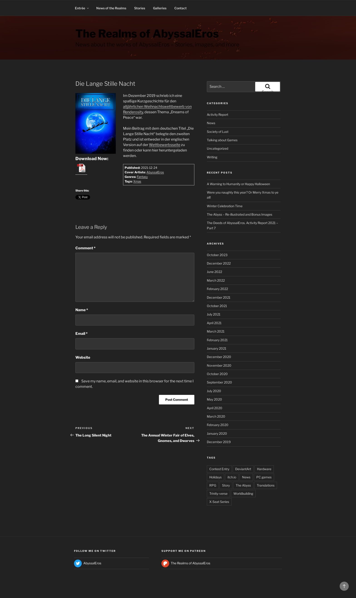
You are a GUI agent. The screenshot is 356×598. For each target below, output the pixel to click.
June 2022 (214, 272)
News (211, 123)
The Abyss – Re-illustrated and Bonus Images (239, 214)
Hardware (264, 469)
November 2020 (219, 365)
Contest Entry (219, 469)
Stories (139, 8)
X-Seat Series (219, 502)
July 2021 (213, 314)
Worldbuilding (243, 493)
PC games (264, 477)
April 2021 (214, 323)
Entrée (82, 8)
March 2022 (216, 280)
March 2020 (216, 416)
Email (81, 333)
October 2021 (217, 306)
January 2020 (217, 433)
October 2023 (217, 255)
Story (226, 485)
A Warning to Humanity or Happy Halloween (238, 184)
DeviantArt (243, 469)
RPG (212, 485)
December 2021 (218, 297)
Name (81, 310)
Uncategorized (217, 148)
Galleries (159, 8)
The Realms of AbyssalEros (147, 33)
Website (82, 357)
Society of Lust (217, 132)
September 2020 (219, 382)
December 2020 (219, 357)
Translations (265, 485)
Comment (85, 248)
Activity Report (217, 114)
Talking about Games (222, 140)
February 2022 (217, 289)
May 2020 (214, 399)
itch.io (231, 477)
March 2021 (216, 331)
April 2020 (214, 408)
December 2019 (219, 442)
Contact (180, 8)
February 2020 (217, 425)
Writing (212, 157)
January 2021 (216, 348)
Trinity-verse (218, 493)
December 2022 (219, 263)
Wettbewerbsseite (164, 145)
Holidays (215, 477)
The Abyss (243, 485)
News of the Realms (111, 8)
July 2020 (214, 391)
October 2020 (217, 374)
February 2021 (217, 340)
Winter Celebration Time (224, 206)
